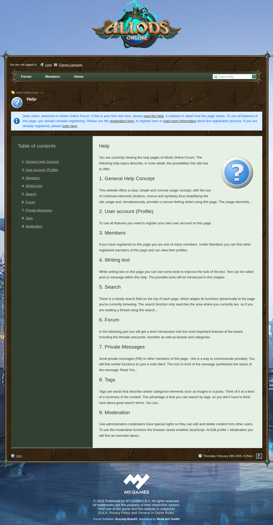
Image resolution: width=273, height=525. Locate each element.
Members (33, 178)
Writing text (34, 186)
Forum (30, 202)
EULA (102, 513)
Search (31, 194)
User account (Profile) (42, 170)
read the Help (154, 116)
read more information (179, 121)
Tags (29, 218)
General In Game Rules (156, 513)
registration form (122, 121)
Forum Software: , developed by (136, 519)
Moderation (34, 226)
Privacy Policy (119, 513)
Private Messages (39, 210)
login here (69, 126)
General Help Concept (42, 162)
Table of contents (37, 146)
